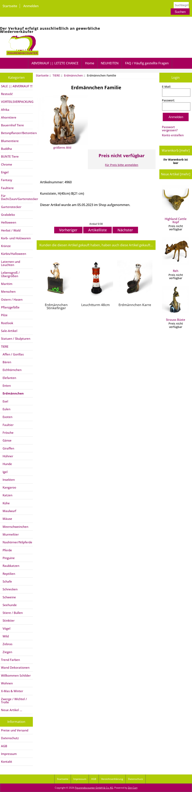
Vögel (5, 628)
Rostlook (7, 323)
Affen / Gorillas (12, 354)
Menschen (8, 291)
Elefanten (8, 378)
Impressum (9, 754)
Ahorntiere (8, 117)
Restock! (7, 94)
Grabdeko (8, 215)
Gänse (6, 440)
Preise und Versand (14, 730)
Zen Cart (132, 787)
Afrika (5, 110)
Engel (5, 172)
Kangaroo (8, 487)
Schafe (6, 581)
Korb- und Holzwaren (16, 238)
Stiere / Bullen (12, 613)
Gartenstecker (11, 207)
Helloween (8, 222)
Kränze (6, 246)
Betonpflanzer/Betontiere (17, 133)
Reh (175, 255)
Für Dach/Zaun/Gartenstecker (17, 197)
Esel (4, 401)
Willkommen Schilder (16, 675)
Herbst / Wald (11, 230)
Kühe (5, 503)
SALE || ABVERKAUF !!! (16, 86)
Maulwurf (8, 511)
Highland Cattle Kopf (175, 204)
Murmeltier (10, 534)
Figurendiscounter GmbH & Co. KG (94, 787)
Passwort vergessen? (170, 128)
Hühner (7, 456)
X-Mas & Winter (12, 691)
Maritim (6, 284)
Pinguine (8, 558)
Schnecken (9, 589)
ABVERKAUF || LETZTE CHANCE (54, 63)
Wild (5, 636)
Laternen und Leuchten (10, 263)
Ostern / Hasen (12, 299)
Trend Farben (10, 660)
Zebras (6, 644)
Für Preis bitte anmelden (121, 165)
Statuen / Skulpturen (15, 339)
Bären (6, 362)
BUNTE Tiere (10, 156)
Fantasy (6, 180)
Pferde (6, 550)
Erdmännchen (73, 75)
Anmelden (31, 6)
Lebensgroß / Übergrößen (10, 274)
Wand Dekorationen (15, 667)
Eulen (5, 409)
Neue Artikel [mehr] (175, 174)
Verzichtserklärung (112, 779)
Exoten (6, 417)
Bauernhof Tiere (12, 125)
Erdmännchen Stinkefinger (56, 306)
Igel (4, 472)
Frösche (7, 433)
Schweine (8, 597)
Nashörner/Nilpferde (16, 542)
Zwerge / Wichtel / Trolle (14, 700)
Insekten (8, 480)
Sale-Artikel (9, 331)
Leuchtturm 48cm (95, 304)
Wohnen (7, 683)
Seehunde (9, 605)
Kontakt (6, 762)
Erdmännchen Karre (135, 304)
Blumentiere (10, 141)
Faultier (7, 425)
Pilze (4, 315)
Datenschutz (10, 738)
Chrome (6, 164)
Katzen (6, 495)
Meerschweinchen (14, 527)
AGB (4, 746)
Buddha (6, 149)
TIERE (56, 75)
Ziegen (6, 652)
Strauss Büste (175, 304)
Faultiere (7, 188)
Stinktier (8, 620)
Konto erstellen (173, 135)
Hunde (6, 464)
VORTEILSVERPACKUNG (17, 102)
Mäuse (6, 519)
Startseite (10, 6)
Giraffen (7, 448)
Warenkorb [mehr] (176, 150)
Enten (6, 386)
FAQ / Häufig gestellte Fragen (147, 63)
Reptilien (8, 574)
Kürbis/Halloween (13, 254)
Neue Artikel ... (11, 710)
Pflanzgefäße (10, 307)
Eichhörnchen (11, 370)
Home (89, 63)
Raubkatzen (10, 566)
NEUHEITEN (110, 63)
